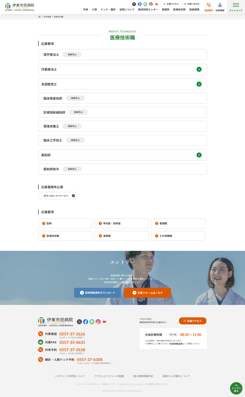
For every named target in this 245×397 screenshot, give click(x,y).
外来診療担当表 (175, 343)
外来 (85, 9)
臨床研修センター (148, 9)
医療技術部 (179, 9)
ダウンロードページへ (55, 196)
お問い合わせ (193, 3)
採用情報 (220, 10)
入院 (94, 9)
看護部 (165, 9)
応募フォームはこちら (147, 293)
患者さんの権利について (176, 376)
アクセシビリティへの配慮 (109, 376)
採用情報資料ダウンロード (97, 293)
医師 (47, 223)
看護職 (161, 223)
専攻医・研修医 (110, 223)
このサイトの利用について (70, 376)
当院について (126, 9)
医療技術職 (50, 236)
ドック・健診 (108, 9)
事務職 (105, 236)
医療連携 (194, 9)
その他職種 (163, 236)
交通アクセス (173, 3)
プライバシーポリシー (135, 384)
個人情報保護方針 (143, 376)
